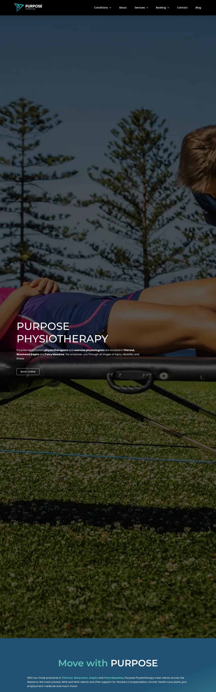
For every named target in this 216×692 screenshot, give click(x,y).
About (123, 7)
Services (141, 7)
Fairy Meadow (113, 678)
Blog (198, 7)
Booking (162, 7)
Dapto (93, 678)
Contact (182, 7)
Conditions (102, 7)
